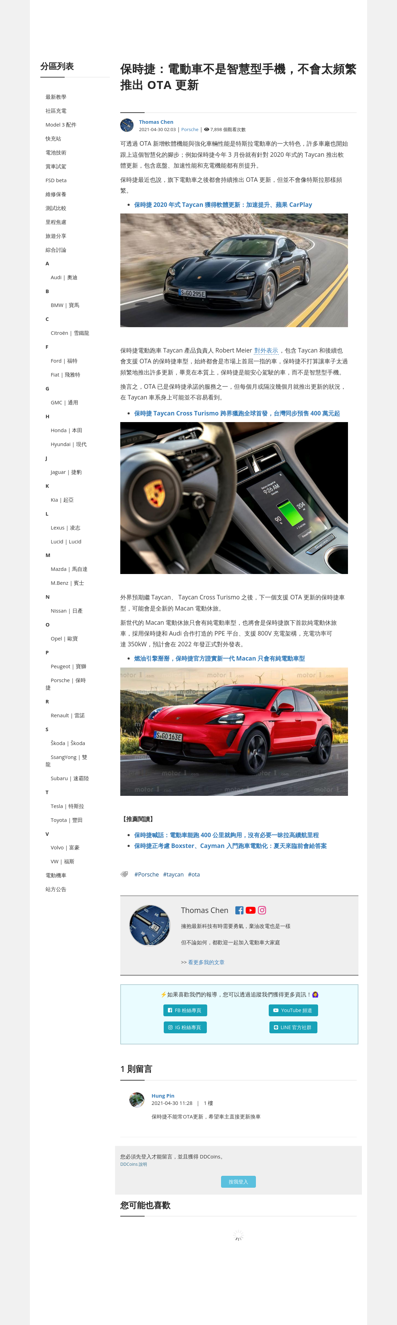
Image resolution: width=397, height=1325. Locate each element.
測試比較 (56, 207)
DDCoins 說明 (133, 1164)
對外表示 (266, 350)
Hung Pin (163, 1095)
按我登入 (238, 1181)
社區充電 (56, 110)
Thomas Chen (156, 121)
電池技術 (56, 152)
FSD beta (56, 180)
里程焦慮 (56, 221)
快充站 (53, 138)
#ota (194, 874)
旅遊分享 (56, 235)
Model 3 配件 (61, 124)
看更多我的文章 (206, 962)
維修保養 (56, 194)
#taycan (174, 874)
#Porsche (147, 874)
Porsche (189, 129)
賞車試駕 (56, 166)
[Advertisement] (198, 38)
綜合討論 (56, 249)
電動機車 (56, 875)
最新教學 (56, 96)
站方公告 (56, 889)
